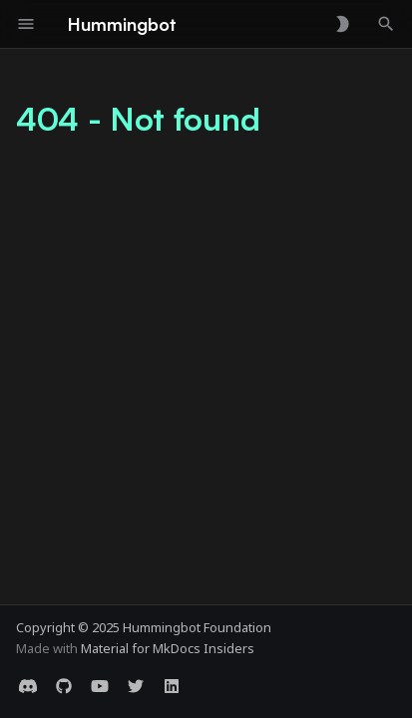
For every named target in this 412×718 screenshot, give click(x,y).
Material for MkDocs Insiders (167, 648)
